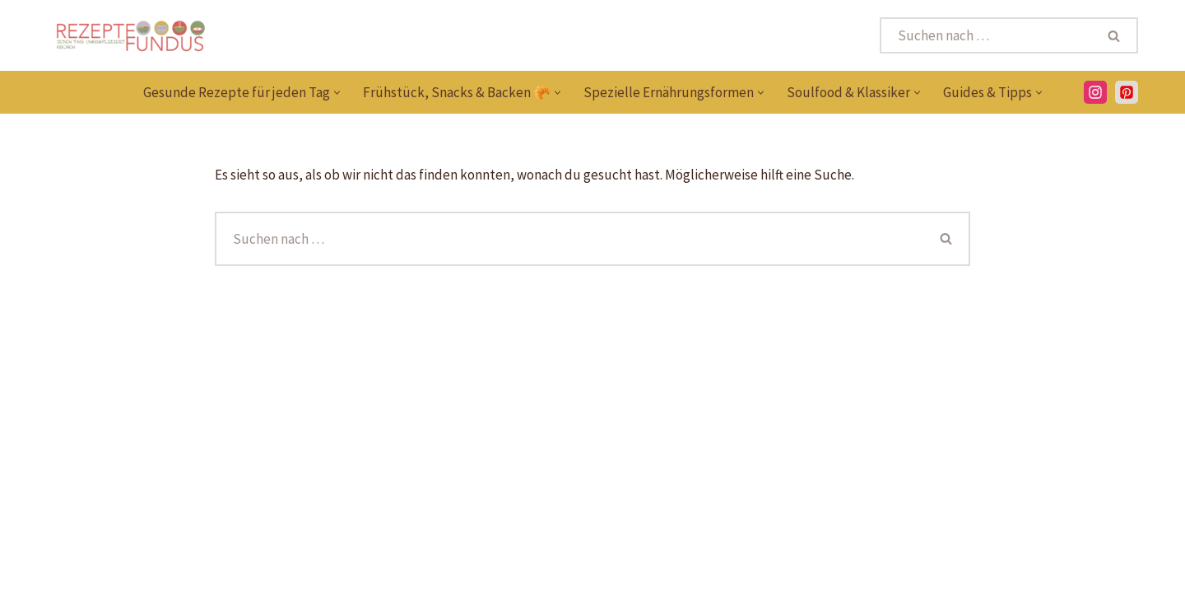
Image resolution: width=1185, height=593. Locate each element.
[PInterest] (1126, 92)
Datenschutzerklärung (861, 572)
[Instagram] (1095, 92)
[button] (337, 93)
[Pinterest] (59, 571)
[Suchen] (986, 35)
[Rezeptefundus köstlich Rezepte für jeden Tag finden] (130, 35)
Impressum (986, 572)
